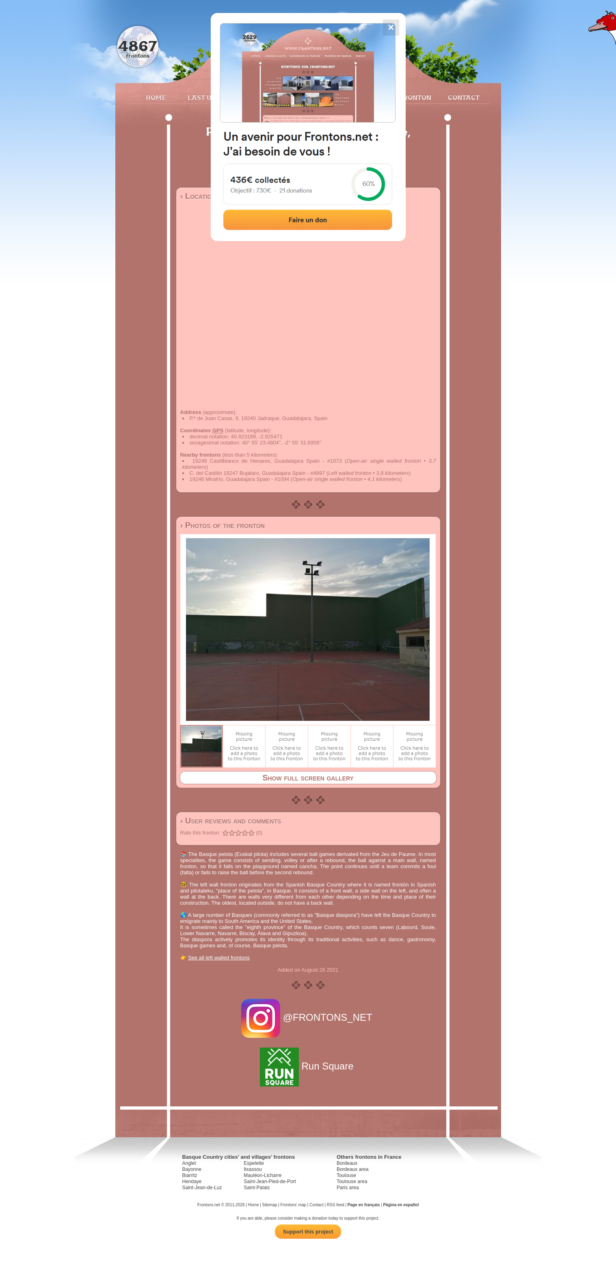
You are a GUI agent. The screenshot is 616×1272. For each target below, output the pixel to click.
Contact (463, 97)
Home (156, 97)
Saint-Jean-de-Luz (202, 1187)
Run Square (308, 1066)
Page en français (364, 1205)
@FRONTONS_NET (308, 1017)
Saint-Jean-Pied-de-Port (270, 1181)
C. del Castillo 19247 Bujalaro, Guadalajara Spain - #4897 (257, 473)
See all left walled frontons (219, 958)
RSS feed (335, 1205)
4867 (137, 46)
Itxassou (253, 1169)
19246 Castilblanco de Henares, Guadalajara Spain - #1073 (267, 461)
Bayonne (191, 1169)
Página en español (401, 1205)
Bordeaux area (353, 1169)
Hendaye (192, 1181)
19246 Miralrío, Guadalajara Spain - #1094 (240, 479)
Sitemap (269, 1205)
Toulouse (346, 1175)
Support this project (308, 1232)
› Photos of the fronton (222, 525)
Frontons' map (293, 1205)
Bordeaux (347, 1163)
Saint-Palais (257, 1187)
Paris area (348, 1187)
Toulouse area (352, 1181)
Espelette (254, 1163)
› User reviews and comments (230, 820)
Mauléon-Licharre (262, 1175)
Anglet (189, 1163)
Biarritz (189, 1175)
